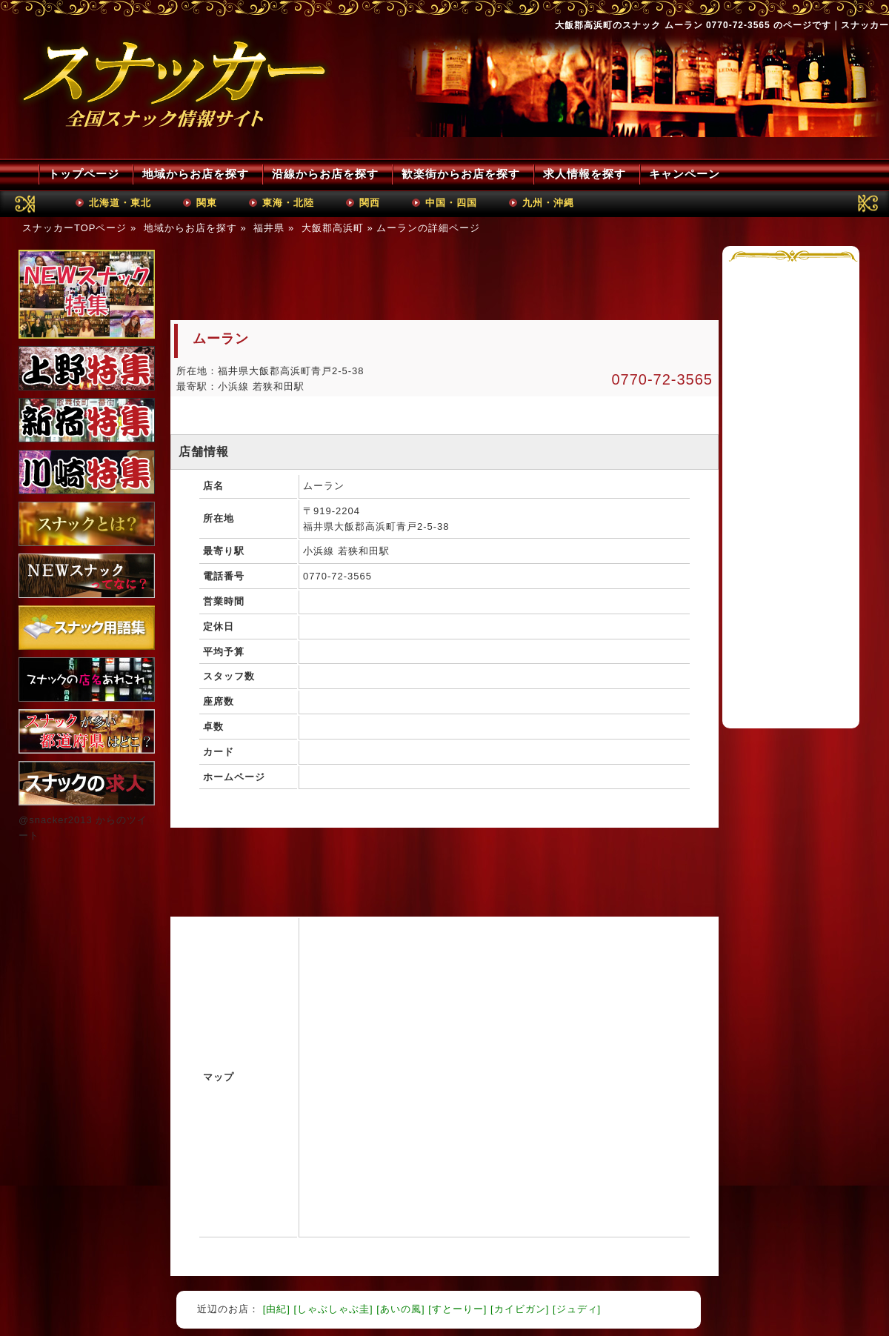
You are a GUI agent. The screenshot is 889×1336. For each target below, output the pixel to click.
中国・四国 (451, 202)
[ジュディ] (577, 1309)
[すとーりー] (457, 1309)
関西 (369, 202)
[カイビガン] (519, 1309)
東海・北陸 (288, 202)
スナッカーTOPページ (74, 227)
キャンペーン (684, 173)
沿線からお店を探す (325, 173)
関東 (206, 202)
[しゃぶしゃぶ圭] (333, 1309)
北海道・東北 (120, 202)
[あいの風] (400, 1309)
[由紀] (276, 1309)
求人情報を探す (584, 173)
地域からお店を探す (195, 173)
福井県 (268, 227)
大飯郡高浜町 (333, 227)
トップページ (83, 173)
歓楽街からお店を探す (461, 173)
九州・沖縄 (548, 202)
